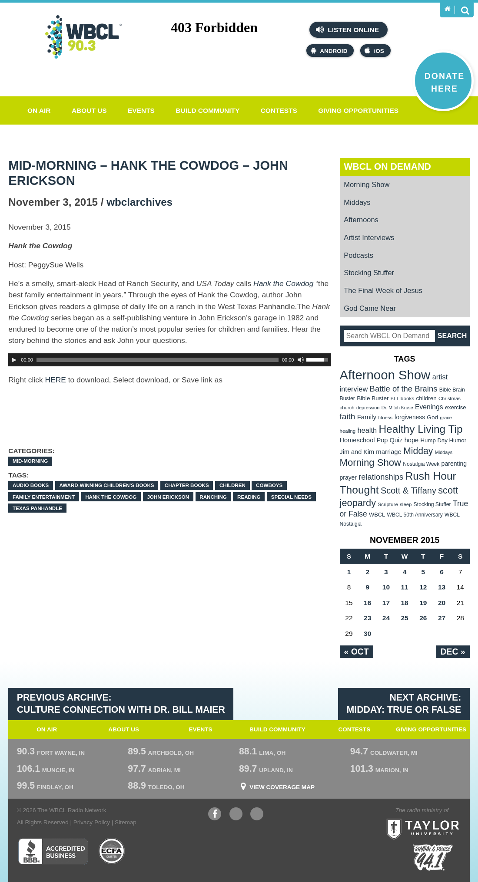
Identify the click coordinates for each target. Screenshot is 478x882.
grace (446, 417)
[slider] (158, 360)
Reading (249, 497)
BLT (395, 398)
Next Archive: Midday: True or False (404, 703)
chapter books (187, 485)
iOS (374, 50)
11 (404, 587)
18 (404, 602)
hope (412, 440)
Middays (357, 202)
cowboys (269, 485)
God (432, 417)
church (347, 407)
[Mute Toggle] (300, 359)
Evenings (429, 407)
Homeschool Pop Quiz (371, 440)
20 (441, 602)
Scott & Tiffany (408, 490)
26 (423, 618)
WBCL (377, 514)
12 (423, 587)
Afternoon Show (385, 375)
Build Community (207, 110)
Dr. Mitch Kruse (397, 407)
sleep (406, 504)
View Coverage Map (282, 787)
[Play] (13, 359)
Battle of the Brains (404, 388)
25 (404, 618)
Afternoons (361, 220)
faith (347, 416)
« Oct (356, 651)
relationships (380, 476)
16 (367, 602)
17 (386, 602)
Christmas (449, 398)
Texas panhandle (37, 508)
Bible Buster (372, 398)
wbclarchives (139, 202)
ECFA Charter (112, 851)
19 (423, 602)
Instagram (256, 815)
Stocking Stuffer (369, 272)
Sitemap (125, 822)
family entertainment (44, 497)
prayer (348, 477)
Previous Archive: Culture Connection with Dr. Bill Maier (121, 703)
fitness (385, 417)
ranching (213, 497)
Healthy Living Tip (420, 429)
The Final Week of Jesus (383, 290)
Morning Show (366, 184)
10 (386, 587)
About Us (89, 110)
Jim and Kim (357, 451)
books (407, 398)
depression (368, 407)
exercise (455, 407)
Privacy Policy (91, 822)
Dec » (453, 651)
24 (386, 618)
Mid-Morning (30, 461)
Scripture (388, 504)
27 (441, 618)
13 (441, 587)
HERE (55, 379)
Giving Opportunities (358, 110)
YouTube (235, 815)
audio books (31, 485)
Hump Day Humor (444, 440)
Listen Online (347, 29)
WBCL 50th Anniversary (415, 515)
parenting (454, 463)
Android (329, 50)
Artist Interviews (369, 237)
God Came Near (370, 308)
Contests (279, 110)
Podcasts (358, 255)
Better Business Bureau (53, 851)
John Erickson (168, 497)
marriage (389, 451)
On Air (39, 110)
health (367, 430)
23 (367, 618)
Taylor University (439, 818)
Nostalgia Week (421, 464)
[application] (169, 359)
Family (366, 417)
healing (348, 431)
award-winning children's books (106, 485)
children (232, 485)
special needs (291, 497)
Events (141, 110)
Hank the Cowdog (110, 497)
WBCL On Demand (387, 166)
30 (367, 633)
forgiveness (410, 417)
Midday (418, 451)
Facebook (214, 815)
